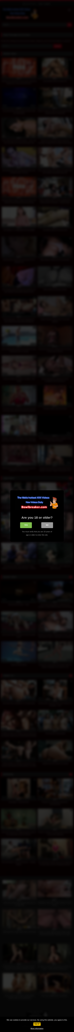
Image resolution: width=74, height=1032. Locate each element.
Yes (26, 525)
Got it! (36, 1024)
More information (37, 1028)
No (47, 525)
